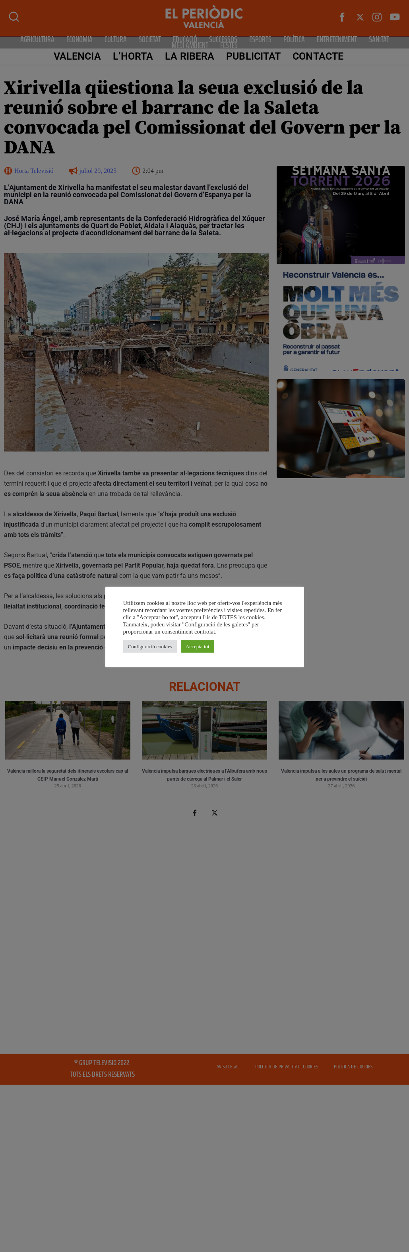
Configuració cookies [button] (150, 646)
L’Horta (133, 56)
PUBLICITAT (253, 56)
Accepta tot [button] (197, 646)
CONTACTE (318, 56)
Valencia (77, 56)
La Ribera (189, 56)
